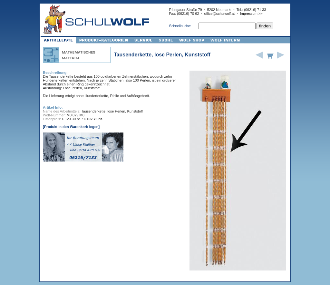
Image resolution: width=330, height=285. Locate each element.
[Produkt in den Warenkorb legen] (71, 127)
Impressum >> (251, 13)
